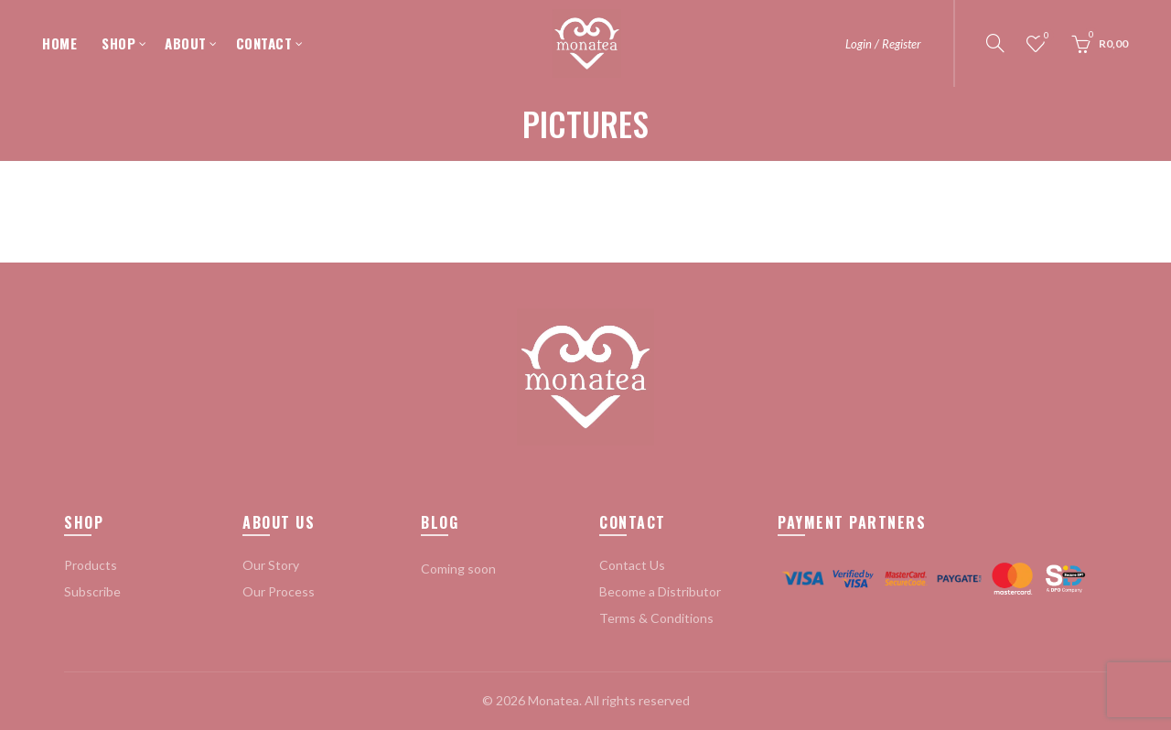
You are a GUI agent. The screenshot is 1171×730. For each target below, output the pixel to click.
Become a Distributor (660, 591)
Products (90, 565)
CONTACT (264, 43)
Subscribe (92, 591)
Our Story (270, 565)
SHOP (118, 43)
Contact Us (632, 565)
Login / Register (883, 44)
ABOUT (186, 43)
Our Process (278, 591)
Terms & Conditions (656, 618)
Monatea (553, 700)
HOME (59, 43)
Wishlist (1045, 36)
